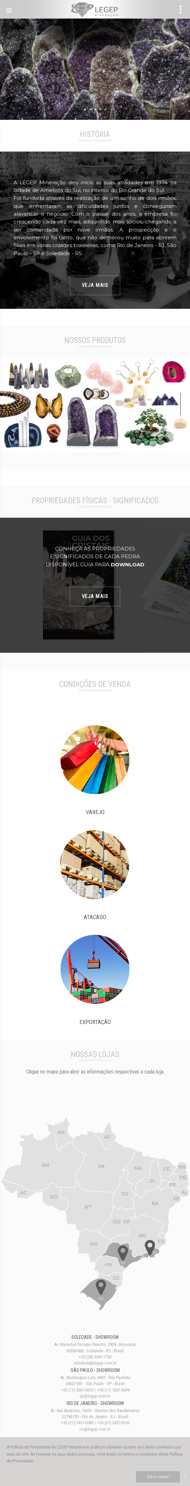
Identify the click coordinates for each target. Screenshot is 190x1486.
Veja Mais (95, 285)
